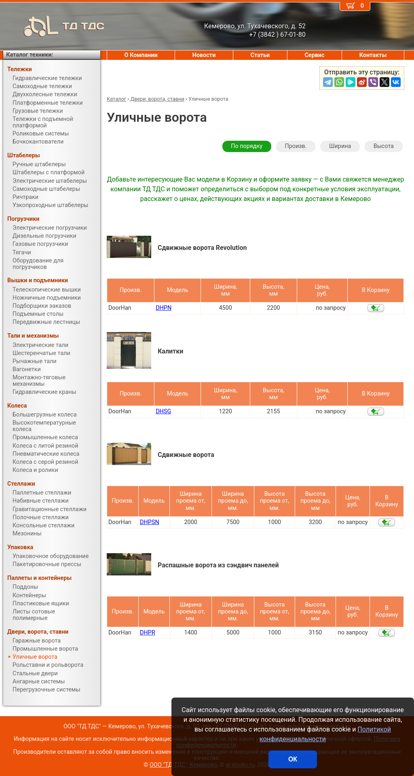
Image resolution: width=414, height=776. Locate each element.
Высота (384, 146)
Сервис (314, 55)
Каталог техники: (29, 54)
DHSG (163, 411)
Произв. (295, 146)
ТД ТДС (53, 26)
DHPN (163, 307)
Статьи (260, 55)
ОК (292, 759)
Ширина (340, 146)
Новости (204, 55)
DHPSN (149, 522)
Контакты (373, 55)
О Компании (141, 55)
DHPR (147, 632)
